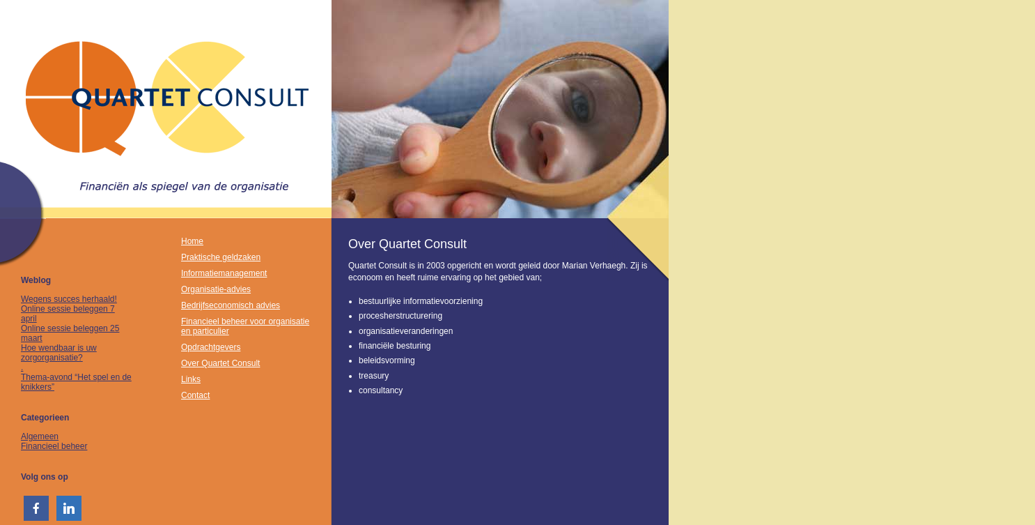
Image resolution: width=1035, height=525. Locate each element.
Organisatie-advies (216, 289)
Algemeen (40, 436)
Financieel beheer (54, 446)
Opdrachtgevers (210, 347)
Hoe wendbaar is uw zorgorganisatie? (59, 353)
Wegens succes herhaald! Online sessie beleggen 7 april (69, 309)
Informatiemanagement (224, 273)
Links (191, 379)
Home (192, 241)
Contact (195, 395)
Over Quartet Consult (220, 363)
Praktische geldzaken (220, 257)
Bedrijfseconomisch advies (230, 305)
